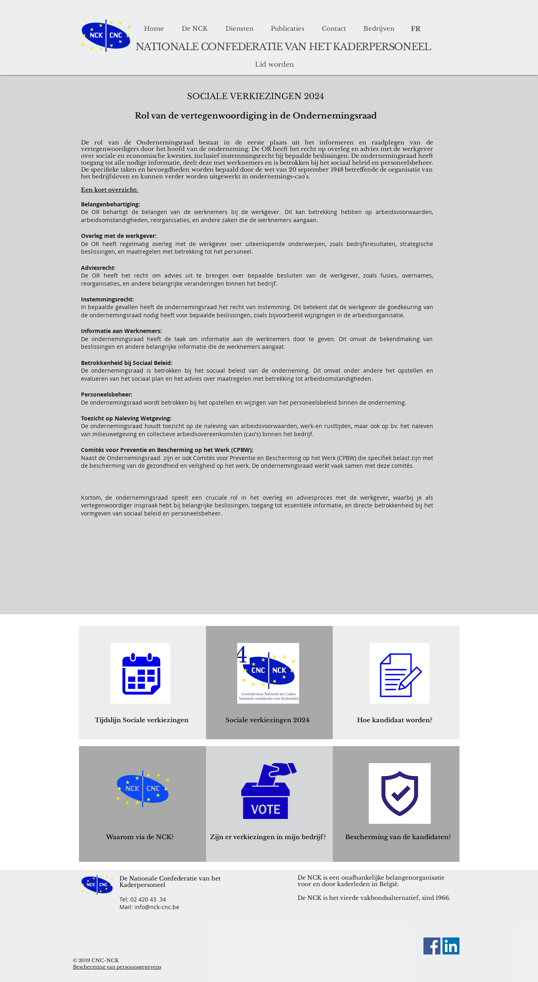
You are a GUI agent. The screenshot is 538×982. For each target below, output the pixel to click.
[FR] (416, 29)
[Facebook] (431, 945)
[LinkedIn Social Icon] (450, 945)
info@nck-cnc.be (156, 907)
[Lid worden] (274, 65)
